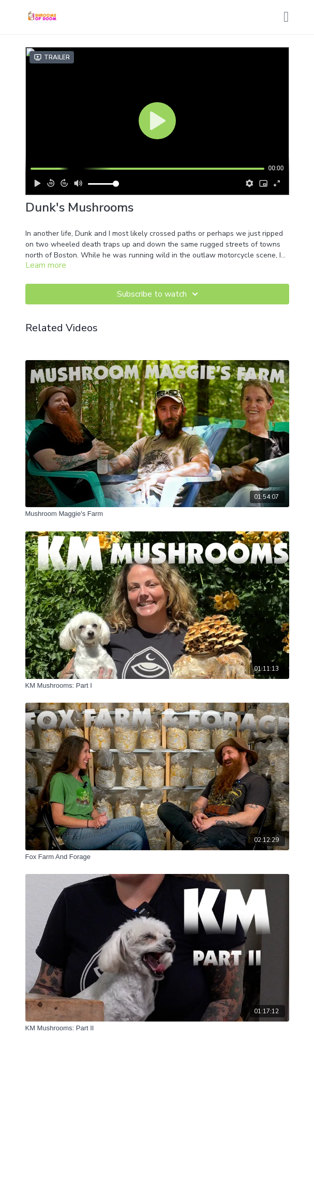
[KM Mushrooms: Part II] (157, 1028)
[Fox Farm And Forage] (157, 857)
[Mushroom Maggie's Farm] (157, 514)
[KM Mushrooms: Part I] (157, 685)
